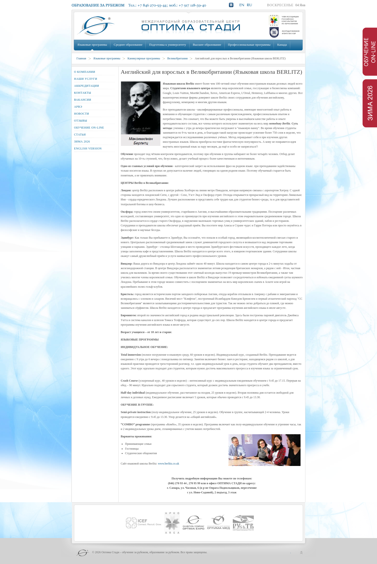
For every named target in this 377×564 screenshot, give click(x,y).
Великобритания (177, 58)
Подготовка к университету (167, 44)
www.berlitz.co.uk (168, 463)
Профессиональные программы (249, 44)
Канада (282, 44)
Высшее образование (207, 44)
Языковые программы (92, 44)
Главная (81, 58)
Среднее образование (128, 44)
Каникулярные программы (143, 58)
